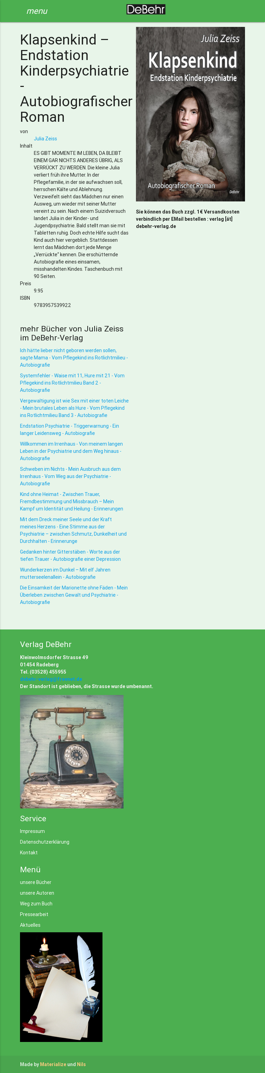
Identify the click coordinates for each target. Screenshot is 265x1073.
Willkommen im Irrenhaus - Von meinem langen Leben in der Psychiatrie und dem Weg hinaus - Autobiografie (71, 451)
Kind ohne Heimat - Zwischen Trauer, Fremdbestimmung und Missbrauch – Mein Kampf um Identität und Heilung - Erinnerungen (71, 501)
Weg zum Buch (36, 904)
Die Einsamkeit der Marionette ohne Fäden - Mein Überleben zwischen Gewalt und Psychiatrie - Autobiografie (74, 595)
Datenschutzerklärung (44, 842)
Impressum (32, 831)
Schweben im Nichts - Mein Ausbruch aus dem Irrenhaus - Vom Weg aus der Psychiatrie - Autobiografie (70, 476)
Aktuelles (30, 925)
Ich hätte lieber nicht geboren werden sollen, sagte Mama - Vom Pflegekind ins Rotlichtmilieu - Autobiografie (74, 357)
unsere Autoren (37, 893)
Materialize (53, 1064)
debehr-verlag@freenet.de (51, 679)
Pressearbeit (34, 914)
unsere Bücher (35, 882)
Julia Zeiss (45, 139)
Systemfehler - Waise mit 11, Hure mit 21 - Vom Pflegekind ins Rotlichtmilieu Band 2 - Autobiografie (72, 382)
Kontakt (29, 853)
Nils (81, 1064)
